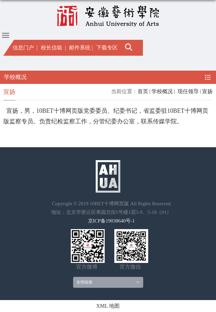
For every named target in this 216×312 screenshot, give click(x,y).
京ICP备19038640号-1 (111, 220)
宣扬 (207, 91)
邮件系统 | (81, 47)
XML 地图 (108, 306)
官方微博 (86, 267)
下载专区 (107, 47)
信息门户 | (25, 47)
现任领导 (187, 91)
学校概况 (162, 91)
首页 (143, 91)
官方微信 (130, 267)
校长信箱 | (53, 47)
